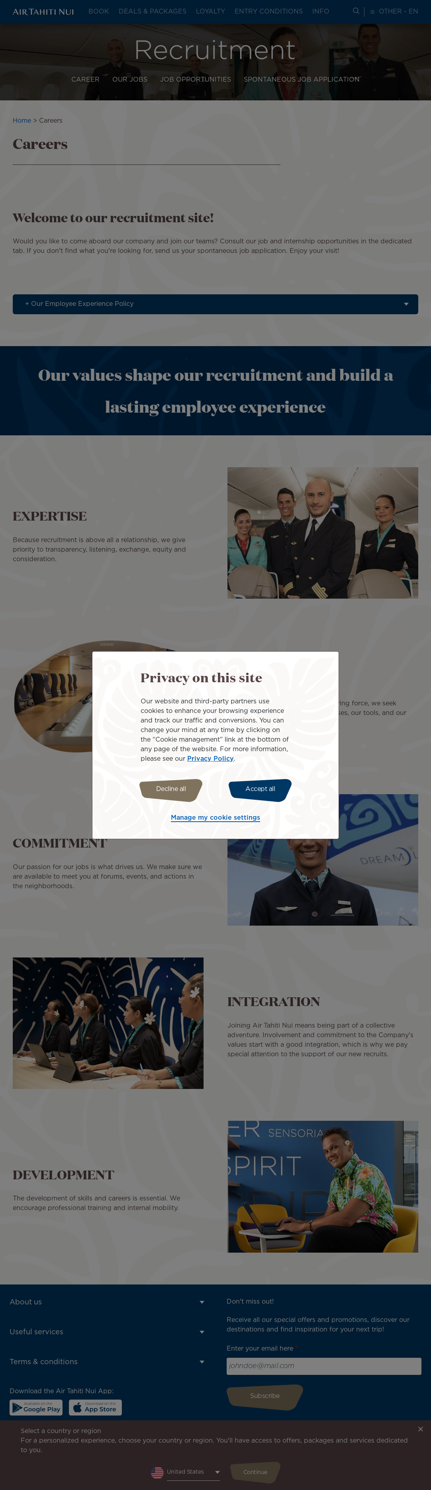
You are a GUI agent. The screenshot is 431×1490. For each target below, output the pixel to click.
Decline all (169, 789)
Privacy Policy (210, 758)
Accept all (262, 789)
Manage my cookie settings (215, 819)
